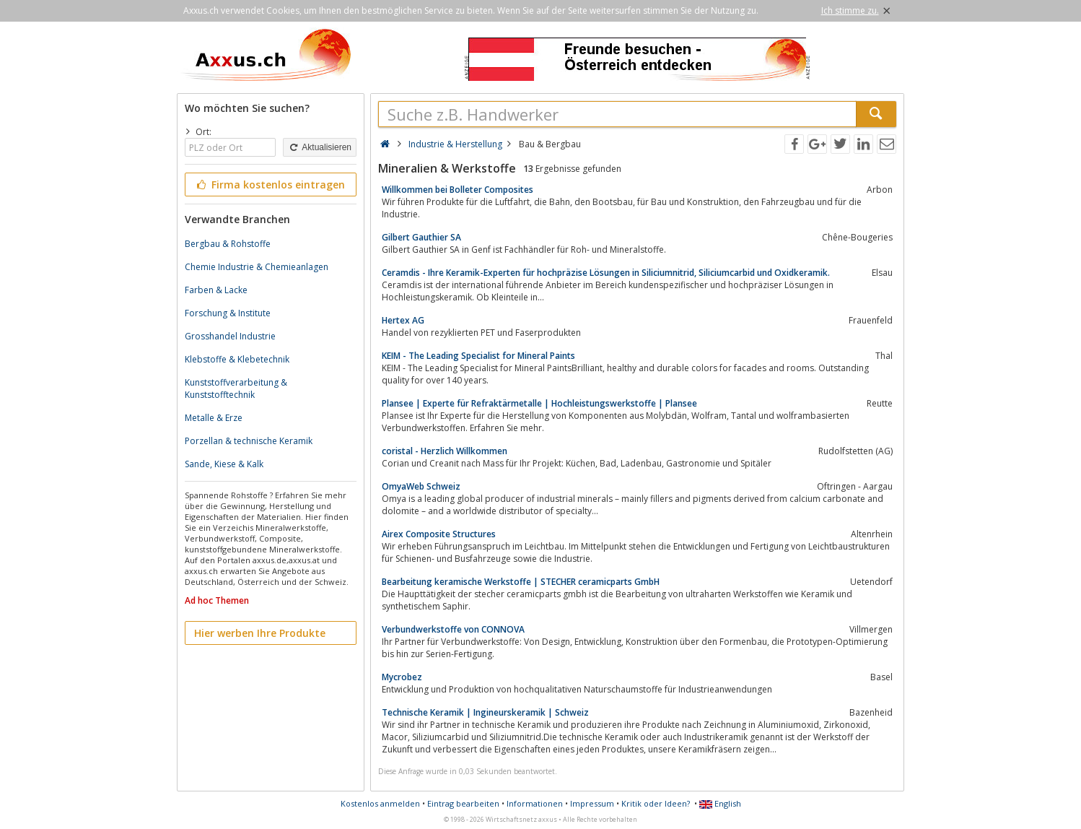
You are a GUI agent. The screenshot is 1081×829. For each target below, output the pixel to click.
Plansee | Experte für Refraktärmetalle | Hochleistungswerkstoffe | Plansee (539, 403)
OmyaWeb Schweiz (421, 486)
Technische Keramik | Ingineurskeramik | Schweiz (485, 712)
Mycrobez (402, 677)
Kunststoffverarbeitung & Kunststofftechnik (236, 388)
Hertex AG (403, 320)
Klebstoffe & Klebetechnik (237, 359)
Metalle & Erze (213, 418)
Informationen (535, 803)
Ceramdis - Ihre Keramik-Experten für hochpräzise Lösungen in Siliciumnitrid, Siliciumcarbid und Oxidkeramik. (606, 272)
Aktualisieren (319, 147)
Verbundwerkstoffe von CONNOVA (453, 629)
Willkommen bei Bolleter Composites (457, 189)
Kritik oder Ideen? (655, 803)
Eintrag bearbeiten (463, 803)
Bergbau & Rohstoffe (228, 244)
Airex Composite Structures (439, 534)
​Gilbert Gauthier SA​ (421, 237)
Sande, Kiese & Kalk (224, 464)
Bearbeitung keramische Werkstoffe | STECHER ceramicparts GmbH (521, 582)
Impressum (592, 803)
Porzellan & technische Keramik (248, 441)
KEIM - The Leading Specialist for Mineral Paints (478, 356)
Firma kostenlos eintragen (269, 184)
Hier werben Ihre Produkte (259, 633)
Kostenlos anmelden (380, 803)
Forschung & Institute (228, 313)
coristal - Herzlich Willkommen (444, 451)
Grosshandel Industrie (230, 336)
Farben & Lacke (216, 290)
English (720, 803)
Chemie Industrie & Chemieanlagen (256, 267)
